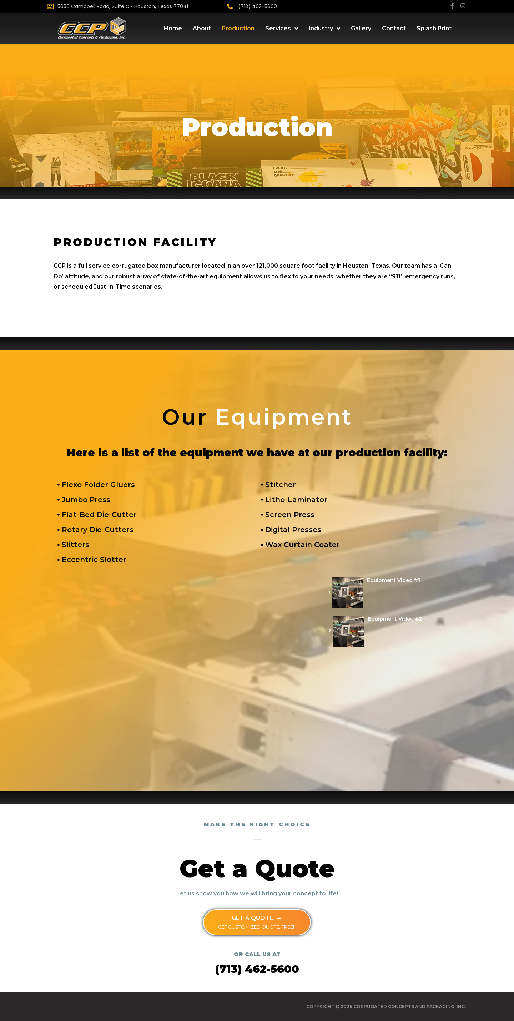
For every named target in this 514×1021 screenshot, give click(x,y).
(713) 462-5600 (257, 6)
